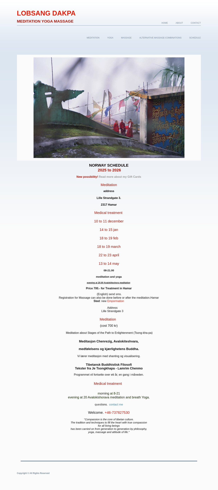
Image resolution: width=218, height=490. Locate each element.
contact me (116, 404)
